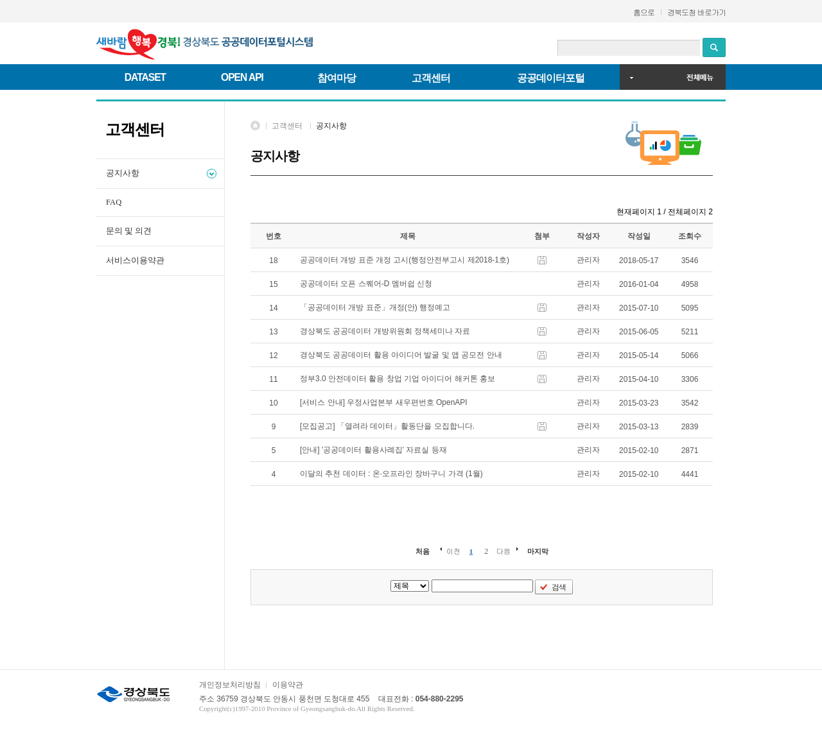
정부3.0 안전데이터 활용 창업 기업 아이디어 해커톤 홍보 (400, 378)
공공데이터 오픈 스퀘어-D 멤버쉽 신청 (368, 283)
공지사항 (122, 173)
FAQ (113, 202)
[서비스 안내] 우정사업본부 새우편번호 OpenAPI (385, 402)
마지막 (537, 551)
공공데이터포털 (550, 78)
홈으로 (643, 11)
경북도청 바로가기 (696, 11)
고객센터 (431, 78)
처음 (422, 551)
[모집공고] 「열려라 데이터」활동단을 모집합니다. (389, 426)
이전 (453, 551)
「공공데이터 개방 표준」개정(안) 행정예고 (377, 307)
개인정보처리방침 (230, 684)
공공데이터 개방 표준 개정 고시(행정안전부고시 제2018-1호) (407, 259)
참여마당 (336, 78)
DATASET (145, 77)
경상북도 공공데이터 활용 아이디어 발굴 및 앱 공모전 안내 (403, 354)
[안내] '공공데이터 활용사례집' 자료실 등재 (375, 449)
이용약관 (287, 684)
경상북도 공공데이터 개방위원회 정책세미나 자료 (387, 331)
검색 (559, 587)
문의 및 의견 (129, 231)
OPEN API (242, 77)
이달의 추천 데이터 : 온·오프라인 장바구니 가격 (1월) (393, 473)
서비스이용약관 (135, 260)
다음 (503, 551)
